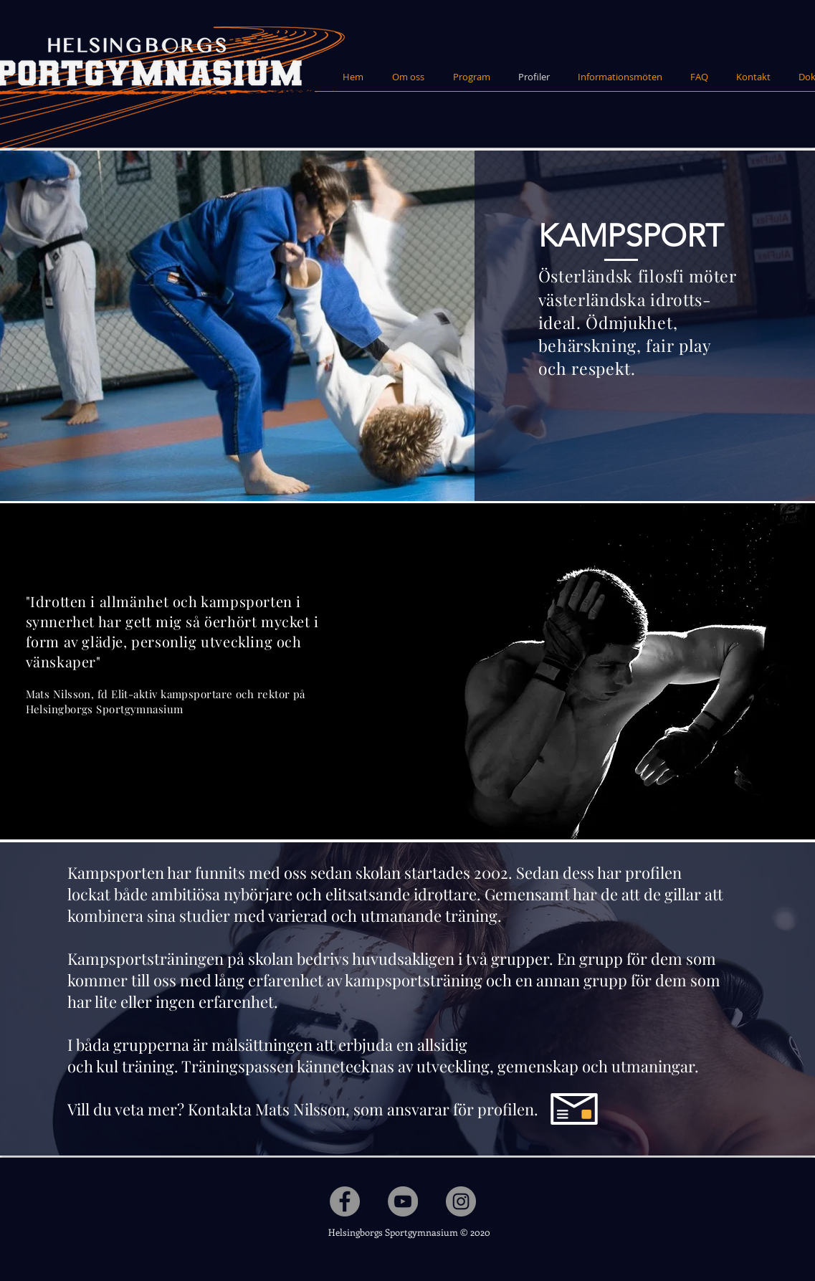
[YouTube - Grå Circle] (403, 1201)
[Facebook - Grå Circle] (345, 1201)
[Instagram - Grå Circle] (461, 1201)
